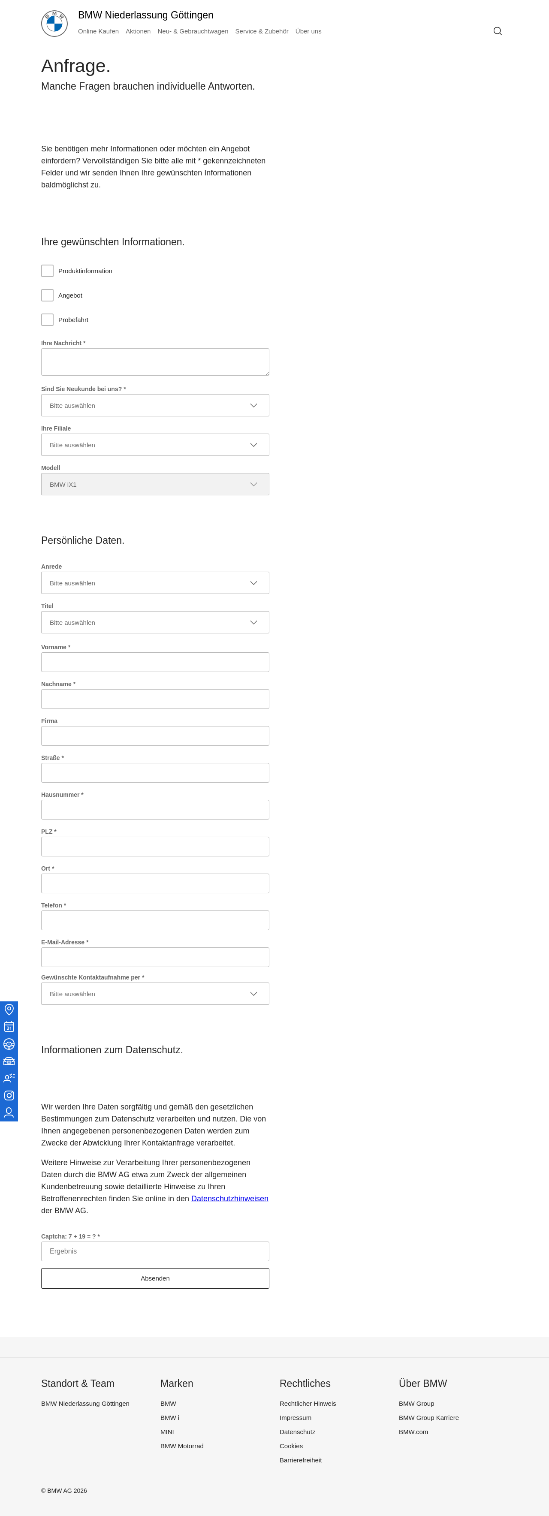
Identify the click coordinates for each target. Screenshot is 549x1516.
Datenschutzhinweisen (229, 1198)
